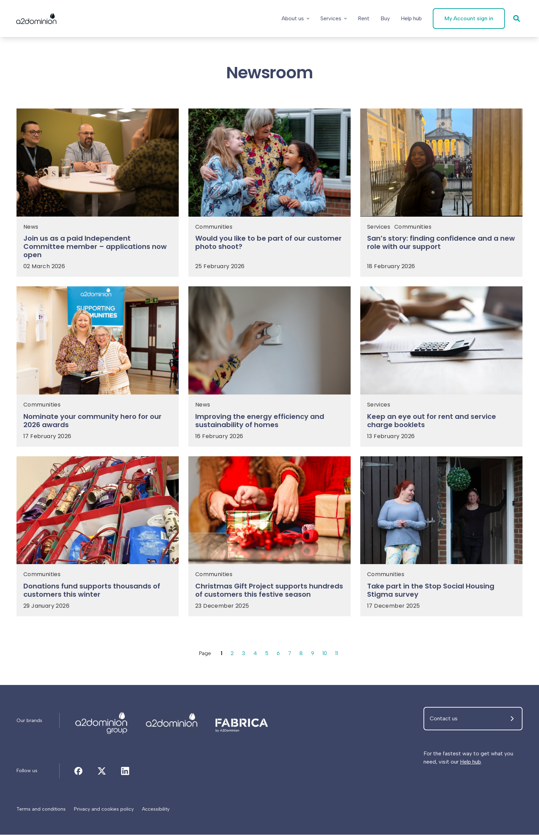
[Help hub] (410, 18)
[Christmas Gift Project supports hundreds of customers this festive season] (269, 592)
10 (325, 653)
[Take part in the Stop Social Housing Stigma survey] (441, 592)
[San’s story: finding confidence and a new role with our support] (441, 245)
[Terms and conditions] (41, 809)
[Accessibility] (155, 809)
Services (333, 18)
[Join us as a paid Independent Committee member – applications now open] (97, 249)
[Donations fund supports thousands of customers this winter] (97, 592)
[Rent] (363, 18)
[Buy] (384, 18)
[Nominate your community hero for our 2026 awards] (97, 422)
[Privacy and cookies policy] (104, 809)
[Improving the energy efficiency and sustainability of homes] (269, 422)
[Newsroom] (102, 721)
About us (295, 18)
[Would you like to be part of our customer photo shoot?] (269, 245)
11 (337, 653)
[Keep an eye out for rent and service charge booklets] (441, 422)
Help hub (470, 762)
